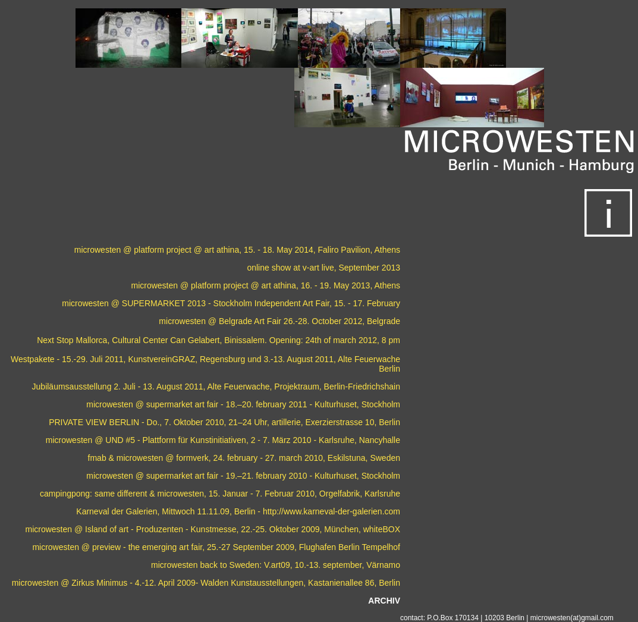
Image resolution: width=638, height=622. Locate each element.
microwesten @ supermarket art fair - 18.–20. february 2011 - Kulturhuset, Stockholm (243, 404)
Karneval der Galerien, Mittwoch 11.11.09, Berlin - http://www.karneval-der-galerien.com (238, 511)
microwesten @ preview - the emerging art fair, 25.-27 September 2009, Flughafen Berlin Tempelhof (216, 547)
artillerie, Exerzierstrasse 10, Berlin (336, 422)
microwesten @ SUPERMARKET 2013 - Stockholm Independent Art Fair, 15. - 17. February (231, 303)
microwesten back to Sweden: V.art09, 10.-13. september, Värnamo (275, 565)
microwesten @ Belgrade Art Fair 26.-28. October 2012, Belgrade (279, 321)
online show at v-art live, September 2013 (323, 267)
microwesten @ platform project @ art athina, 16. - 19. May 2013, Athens (265, 285)
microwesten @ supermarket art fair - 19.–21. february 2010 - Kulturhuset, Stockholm (243, 475)
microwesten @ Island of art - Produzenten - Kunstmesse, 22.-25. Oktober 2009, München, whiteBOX (212, 529)
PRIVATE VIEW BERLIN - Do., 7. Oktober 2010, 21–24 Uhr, (159, 422)
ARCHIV (384, 600)
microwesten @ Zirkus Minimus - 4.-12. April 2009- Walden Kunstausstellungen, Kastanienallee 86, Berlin (206, 583)
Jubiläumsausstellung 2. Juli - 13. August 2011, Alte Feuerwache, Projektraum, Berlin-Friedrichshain (216, 386)
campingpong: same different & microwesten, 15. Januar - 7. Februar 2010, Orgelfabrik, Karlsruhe (220, 493)
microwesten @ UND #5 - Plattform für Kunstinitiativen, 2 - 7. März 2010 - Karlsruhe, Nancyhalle (223, 440)
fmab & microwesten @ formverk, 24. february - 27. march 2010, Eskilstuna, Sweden (244, 458)
